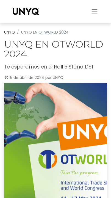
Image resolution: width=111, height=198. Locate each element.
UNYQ (9, 32)
